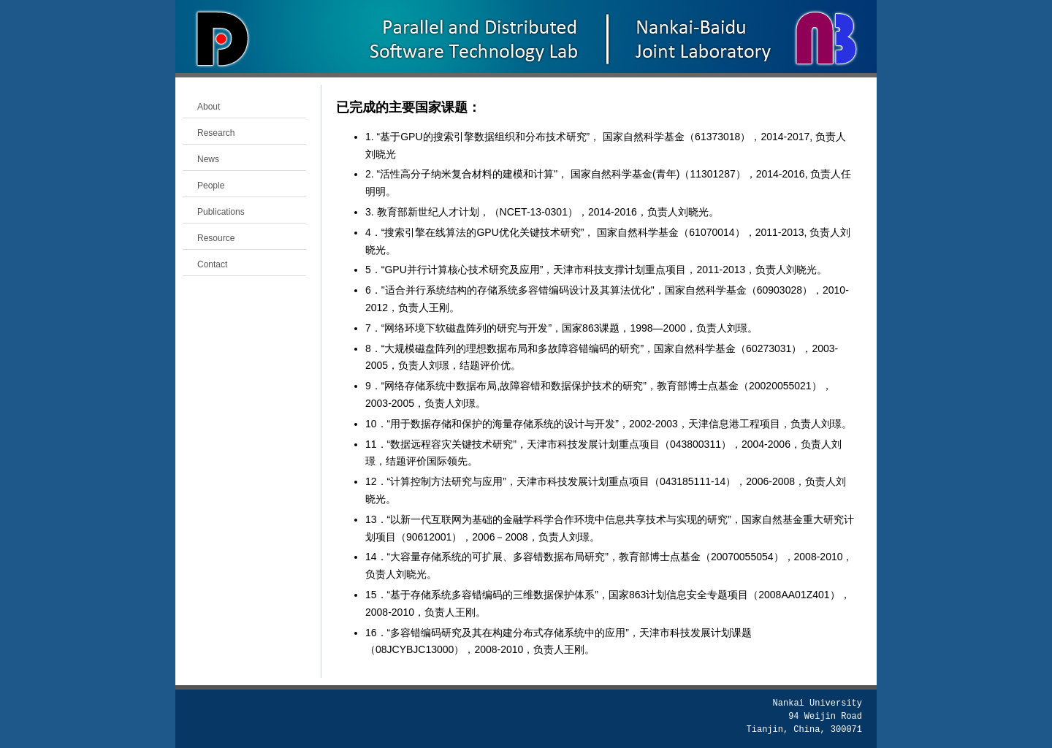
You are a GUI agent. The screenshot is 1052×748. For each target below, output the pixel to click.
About (208, 107)
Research (216, 133)
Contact (212, 264)
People (210, 185)
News (208, 159)
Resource (216, 238)
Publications (221, 212)
